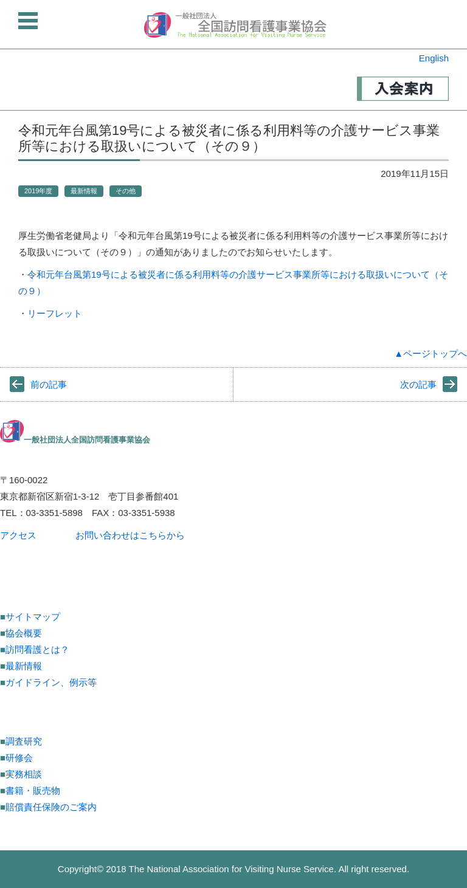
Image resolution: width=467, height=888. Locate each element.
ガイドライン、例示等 (51, 682)
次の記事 (418, 384)
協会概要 (23, 633)
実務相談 (23, 774)
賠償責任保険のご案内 (51, 807)
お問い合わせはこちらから (130, 535)
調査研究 (23, 741)
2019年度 (38, 190)
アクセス (18, 535)
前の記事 (48, 384)
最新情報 (84, 190)
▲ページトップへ (430, 353)
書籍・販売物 (32, 790)
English (434, 58)
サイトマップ (32, 616)
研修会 (19, 757)
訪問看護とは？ (37, 649)
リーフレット (54, 313)
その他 (126, 190)
